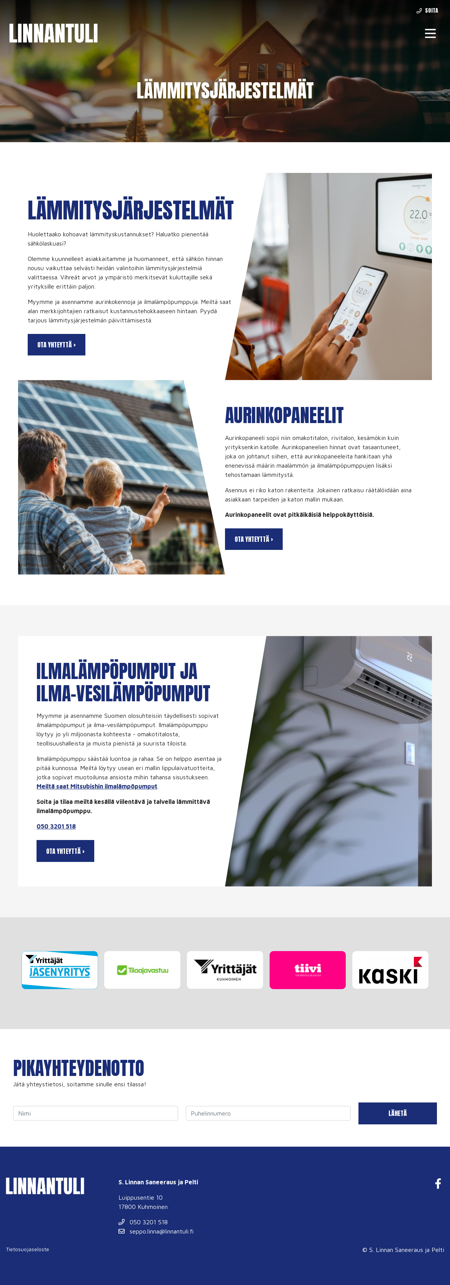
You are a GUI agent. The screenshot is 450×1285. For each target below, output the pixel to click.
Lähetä (397, 1113)
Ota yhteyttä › (56, 344)
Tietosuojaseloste (27, 1249)
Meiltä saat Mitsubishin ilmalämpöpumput (97, 786)
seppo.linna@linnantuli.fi (155, 1231)
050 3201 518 (56, 826)
